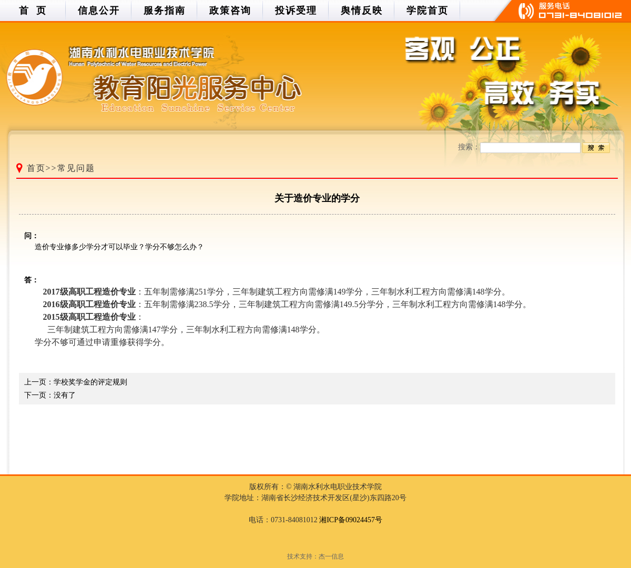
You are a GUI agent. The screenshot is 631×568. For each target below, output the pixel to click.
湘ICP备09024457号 (350, 520)
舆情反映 (362, 10)
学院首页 (427, 10)
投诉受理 (296, 10)
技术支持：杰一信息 (315, 556)
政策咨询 (230, 10)
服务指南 (165, 10)
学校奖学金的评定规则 (90, 382)
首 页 (33, 10)
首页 (36, 168)
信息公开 (99, 10)
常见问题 (76, 168)
